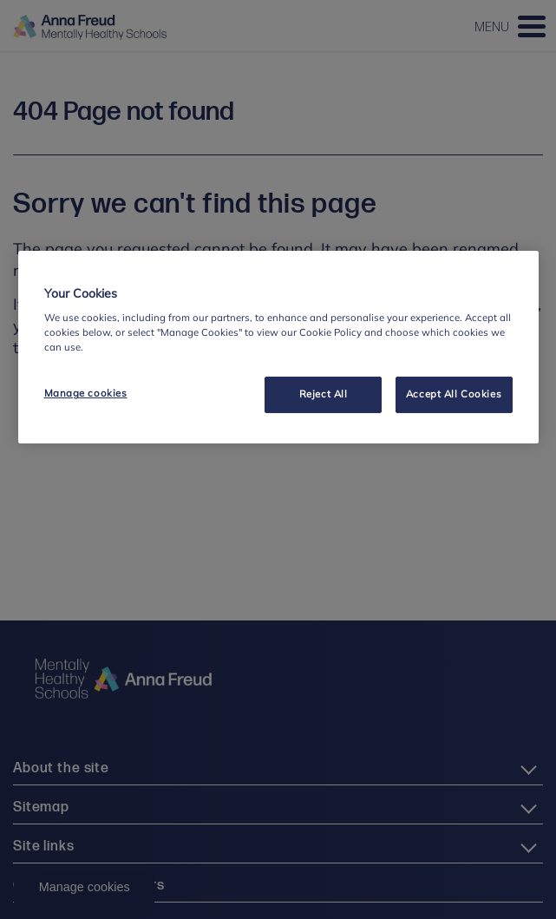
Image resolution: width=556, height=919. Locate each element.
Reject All (323, 395)
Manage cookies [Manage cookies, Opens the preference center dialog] (86, 394)
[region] (278, 347)
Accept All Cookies (453, 395)
